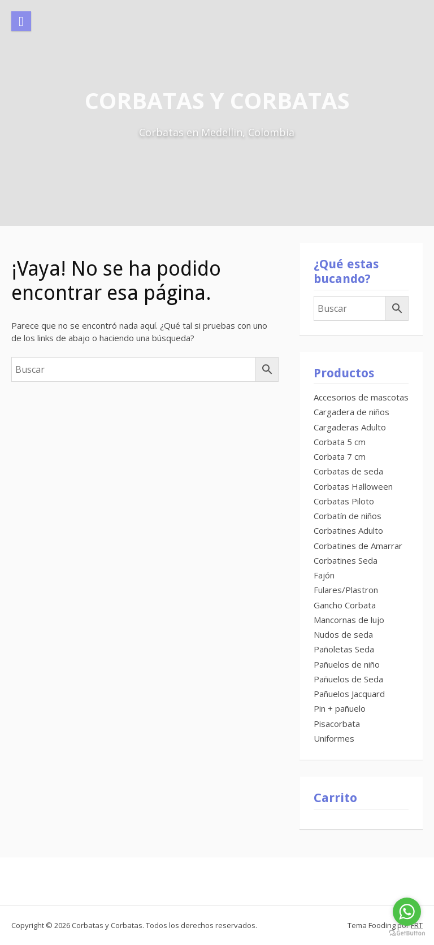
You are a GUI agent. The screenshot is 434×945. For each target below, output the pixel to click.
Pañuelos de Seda (348, 679)
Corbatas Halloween (353, 486)
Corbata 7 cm (340, 456)
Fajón (324, 575)
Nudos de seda (343, 634)
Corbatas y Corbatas (217, 100)
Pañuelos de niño (347, 664)
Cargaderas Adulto (350, 427)
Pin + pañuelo (340, 708)
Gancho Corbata (345, 605)
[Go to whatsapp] (407, 912)
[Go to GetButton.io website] (407, 933)
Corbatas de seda (348, 471)
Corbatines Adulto (348, 530)
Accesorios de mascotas (361, 397)
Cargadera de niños (351, 411)
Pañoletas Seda (344, 649)
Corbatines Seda (345, 560)
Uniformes (334, 738)
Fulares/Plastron (346, 589)
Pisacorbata (337, 723)
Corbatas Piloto (344, 501)
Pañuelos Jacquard (349, 693)
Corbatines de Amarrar (358, 545)
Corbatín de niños (347, 515)
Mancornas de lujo (349, 619)
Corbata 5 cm (340, 441)
